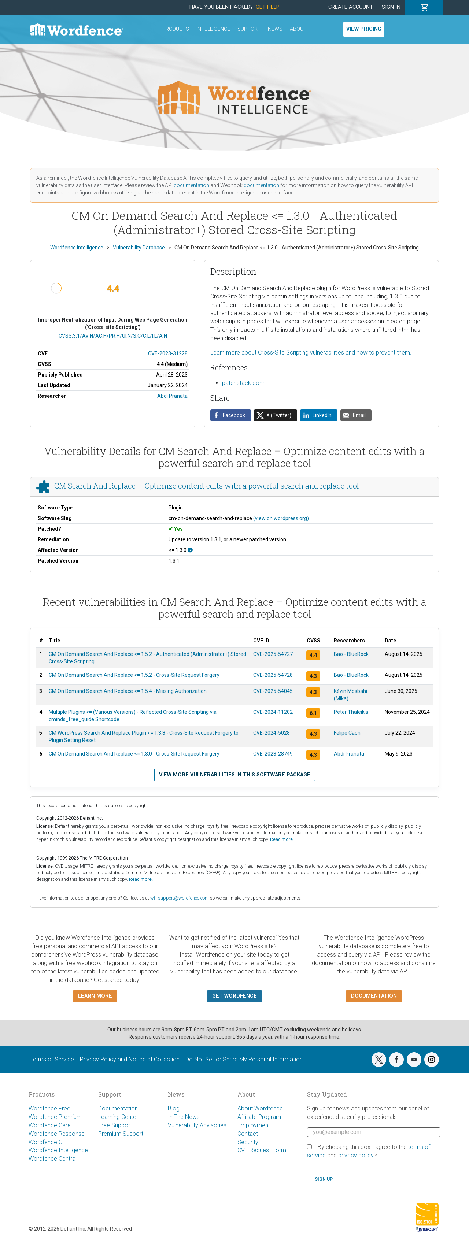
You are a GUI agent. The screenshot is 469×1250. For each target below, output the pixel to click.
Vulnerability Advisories (197, 1125)
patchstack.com (243, 382)
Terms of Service (52, 1059)
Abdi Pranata (172, 396)
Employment (253, 1125)
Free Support (115, 1125)
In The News (184, 1116)
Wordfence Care (50, 1125)
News (275, 29)
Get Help (268, 7)
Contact (247, 1133)
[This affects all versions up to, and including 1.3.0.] (190, 550)
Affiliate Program (259, 1116)
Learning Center (118, 1116)
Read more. (282, 839)
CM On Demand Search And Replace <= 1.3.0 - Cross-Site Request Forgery (134, 754)
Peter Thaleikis (351, 712)
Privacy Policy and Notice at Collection (130, 1059)
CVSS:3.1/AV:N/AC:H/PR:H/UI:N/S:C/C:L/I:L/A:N (113, 336)
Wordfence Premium (55, 1116)
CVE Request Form (261, 1150)
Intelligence (213, 29)
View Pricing (363, 29)
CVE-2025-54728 (273, 675)
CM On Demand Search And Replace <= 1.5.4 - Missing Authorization (128, 691)
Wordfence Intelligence (58, 1150)
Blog (174, 1108)
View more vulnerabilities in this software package (234, 775)
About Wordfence (260, 1108)
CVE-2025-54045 (273, 691)
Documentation (118, 1108)
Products (175, 29)
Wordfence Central (53, 1158)
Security (247, 1142)
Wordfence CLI (48, 1142)
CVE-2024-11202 (273, 712)
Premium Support (120, 1133)
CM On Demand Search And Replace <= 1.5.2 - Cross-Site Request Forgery (134, 675)
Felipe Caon (347, 733)
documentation (191, 185)
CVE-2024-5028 (271, 733)
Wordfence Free (49, 1108)
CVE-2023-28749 (273, 754)
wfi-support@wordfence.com (179, 898)
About (298, 29)
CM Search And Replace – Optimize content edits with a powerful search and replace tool (206, 485)
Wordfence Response (57, 1133)
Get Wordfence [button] (234, 996)
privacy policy (355, 1155)
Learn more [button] (95, 996)
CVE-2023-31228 (168, 353)
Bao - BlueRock (351, 654)
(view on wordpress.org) (281, 518)
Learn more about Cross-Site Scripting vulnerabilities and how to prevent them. (310, 352)
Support (249, 29)
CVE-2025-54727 (273, 654)
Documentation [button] (374, 996)
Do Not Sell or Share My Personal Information (244, 1059)
